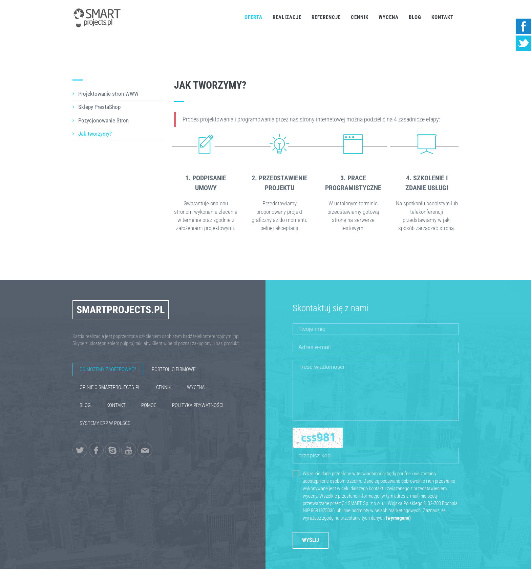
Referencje (326, 17)
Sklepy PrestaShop (99, 107)
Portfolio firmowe (173, 369)
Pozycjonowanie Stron (103, 120)
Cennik (359, 17)
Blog (415, 17)
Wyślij (310, 540)
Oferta (253, 17)
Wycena (389, 17)
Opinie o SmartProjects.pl (110, 387)
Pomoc (148, 405)
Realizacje (287, 17)
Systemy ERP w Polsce (105, 423)
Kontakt (442, 17)
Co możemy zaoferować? (108, 369)
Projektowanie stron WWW (108, 93)
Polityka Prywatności (198, 405)
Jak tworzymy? (95, 133)
